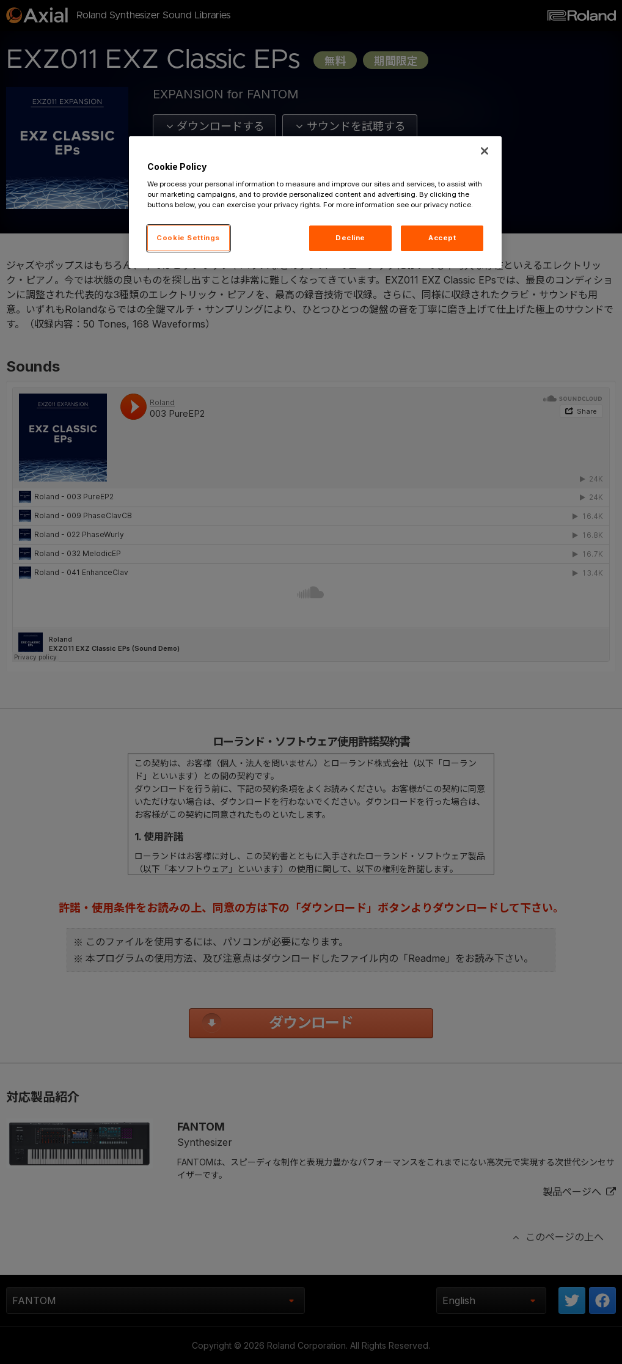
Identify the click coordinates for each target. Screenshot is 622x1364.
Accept (442, 237)
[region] (315, 202)
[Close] (484, 151)
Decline (350, 237)
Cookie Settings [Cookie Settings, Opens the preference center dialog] (188, 237)
